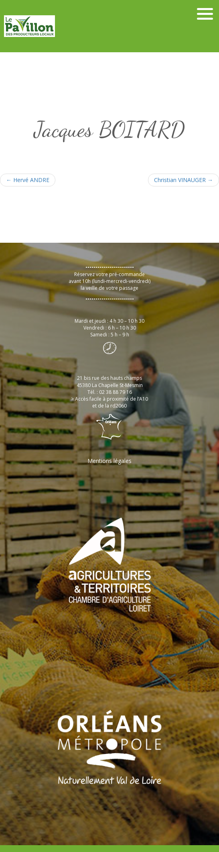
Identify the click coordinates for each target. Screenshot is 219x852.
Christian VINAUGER (183, 180)
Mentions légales (109, 461)
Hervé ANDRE (27, 180)
